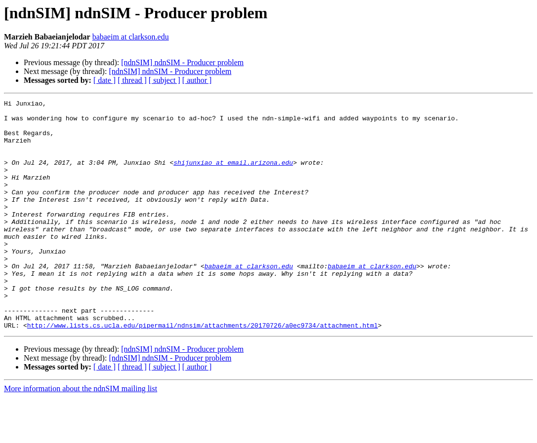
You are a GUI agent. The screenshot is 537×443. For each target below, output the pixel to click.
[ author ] (197, 80)
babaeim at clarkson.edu (130, 37)
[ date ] (104, 80)
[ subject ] (164, 80)
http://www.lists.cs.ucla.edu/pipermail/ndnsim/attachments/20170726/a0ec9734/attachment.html (202, 371)
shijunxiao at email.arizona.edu (233, 175)
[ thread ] (132, 80)
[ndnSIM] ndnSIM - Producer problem (182, 62)
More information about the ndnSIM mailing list (80, 434)
